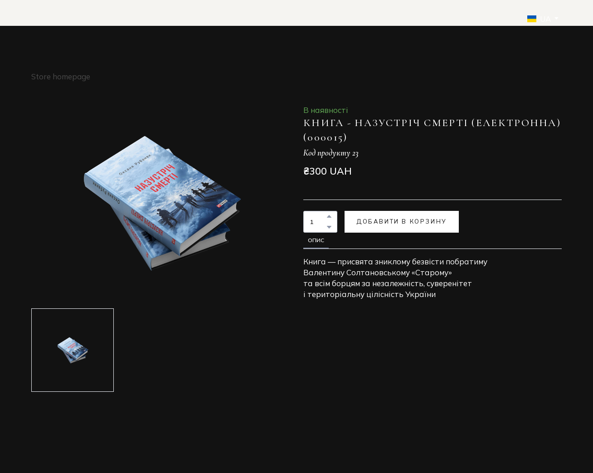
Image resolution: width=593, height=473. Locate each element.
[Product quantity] (318, 222)
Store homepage (60, 76)
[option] (539, 19)
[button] (329, 216)
